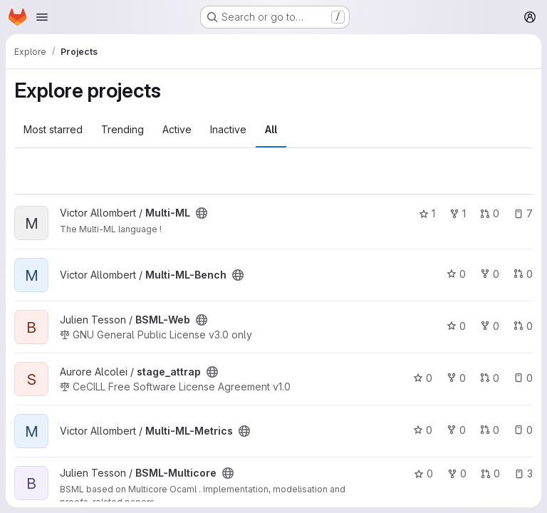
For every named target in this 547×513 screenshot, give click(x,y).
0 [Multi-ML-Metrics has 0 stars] (422, 430)
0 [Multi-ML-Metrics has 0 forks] (456, 430)
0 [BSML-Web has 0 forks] (489, 326)
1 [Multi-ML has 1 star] (427, 213)
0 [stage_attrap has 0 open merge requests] (489, 378)
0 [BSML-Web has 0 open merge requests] (523, 326)
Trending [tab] (122, 129)
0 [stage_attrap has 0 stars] (422, 378)
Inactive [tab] (228, 129)
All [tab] (271, 129)
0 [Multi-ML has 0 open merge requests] (489, 213)
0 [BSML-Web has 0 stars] (456, 326)
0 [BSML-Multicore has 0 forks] (457, 473)
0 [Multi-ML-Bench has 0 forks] (489, 274)
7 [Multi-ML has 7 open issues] (523, 213)
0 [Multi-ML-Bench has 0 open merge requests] (523, 274)
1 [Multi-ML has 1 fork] (457, 213)
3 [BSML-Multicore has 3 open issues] (523, 473)
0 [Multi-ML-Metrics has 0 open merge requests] (489, 430)
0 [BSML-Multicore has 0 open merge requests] (490, 473)
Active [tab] (177, 129)
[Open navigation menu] (42, 17)
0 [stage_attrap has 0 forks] (456, 378)
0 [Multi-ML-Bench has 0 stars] (456, 274)
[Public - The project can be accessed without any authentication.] (201, 213)
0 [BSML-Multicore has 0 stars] (423, 473)
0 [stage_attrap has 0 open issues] (523, 378)
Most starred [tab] (53, 129)
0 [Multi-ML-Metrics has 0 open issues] (523, 430)
